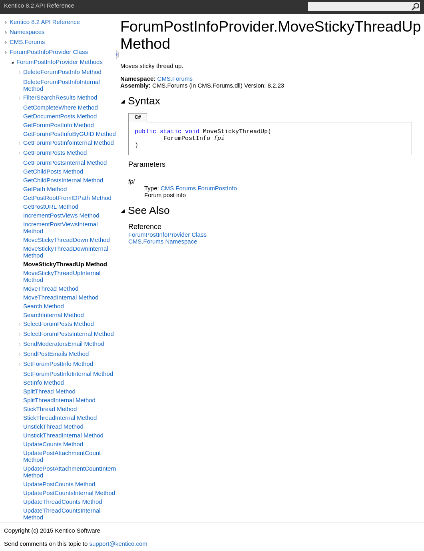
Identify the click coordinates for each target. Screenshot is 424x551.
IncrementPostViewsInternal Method (60, 227)
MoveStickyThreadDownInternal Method (65, 252)
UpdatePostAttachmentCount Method (62, 456)
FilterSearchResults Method (60, 97)
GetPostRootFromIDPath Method (67, 197)
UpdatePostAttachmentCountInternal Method (69, 472)
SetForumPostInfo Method (58, 363)
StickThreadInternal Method (60, 417)
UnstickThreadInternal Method (63, 435)
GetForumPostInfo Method (58, 125)
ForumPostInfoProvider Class (49, 51)
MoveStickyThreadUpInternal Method (61, 276)
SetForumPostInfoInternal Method (68, 373)
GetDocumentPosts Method (60, 116)
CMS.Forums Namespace (162, 241)
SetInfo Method (43, 382)
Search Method (43, 306)
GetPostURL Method (50, 206)
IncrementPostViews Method (61, 215)
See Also (145, 210)
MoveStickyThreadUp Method (65, 264)
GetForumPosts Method (55, 152)
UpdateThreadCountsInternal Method (61, 514)
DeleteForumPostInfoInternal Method (61, 85)
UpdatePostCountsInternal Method (69, 492)
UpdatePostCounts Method (59, 484)
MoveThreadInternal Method (60, 297)
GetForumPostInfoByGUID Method (69, 133)
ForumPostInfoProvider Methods (59, 61)
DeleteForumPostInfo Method (62, 71)
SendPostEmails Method (56, 353)
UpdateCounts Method (53, 444)
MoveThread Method (50, 288)
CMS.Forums (27, 41)
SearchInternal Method (53, 314)
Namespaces (27, 31)
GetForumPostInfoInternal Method (68, 142)
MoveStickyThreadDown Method (66, 239)
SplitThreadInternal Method (59, 400)
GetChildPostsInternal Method (63, 180)
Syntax (140, 101)
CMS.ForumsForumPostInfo (199, 188)
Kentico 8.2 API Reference (45, 21)
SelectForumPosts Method (58, 323)
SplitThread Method (49, 391)
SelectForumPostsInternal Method (68, 333)
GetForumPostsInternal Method (65, 162)
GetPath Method (45, 189)
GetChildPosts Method (53, 171)
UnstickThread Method (53, 426)
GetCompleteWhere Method (60, 107)
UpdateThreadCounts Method (62, 501)
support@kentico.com (118, 543)
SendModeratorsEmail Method (63, 343)
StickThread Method (50, 408)
